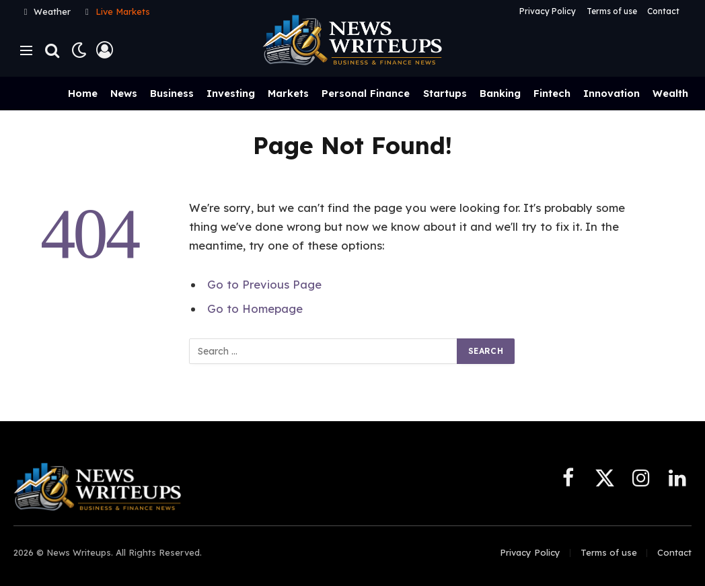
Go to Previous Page (264, 284)
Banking (500, 93)
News (123, 93)
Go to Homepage (255, 308)
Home (83, 93)
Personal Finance (366, 93)
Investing (231, 93)
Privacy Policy (547, 11)
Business (172, 93)
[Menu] (26, 50)
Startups (445, 93)
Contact (663, 11)
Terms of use (612, 11)
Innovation (611, 93)
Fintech (551, 93)
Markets (288, 93)
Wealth (670, 93)
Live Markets (123, 11)
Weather (52, 11)
